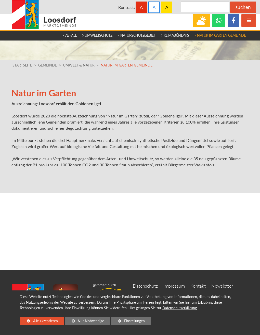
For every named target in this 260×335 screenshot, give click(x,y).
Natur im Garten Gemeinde (220, 35)
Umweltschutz (97, 35)
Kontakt (198, 286)
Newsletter (222, 286)
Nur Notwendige (84, 321)
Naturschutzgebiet (136, 35)
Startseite (22, 65)
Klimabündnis (175, 35)
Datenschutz (145, 286)
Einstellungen (128, 321)
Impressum (174, 286)
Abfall (70, 35)
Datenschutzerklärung (179, 308)
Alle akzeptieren (39, 320)
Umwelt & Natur (79, 65)
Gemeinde (47, 65)
